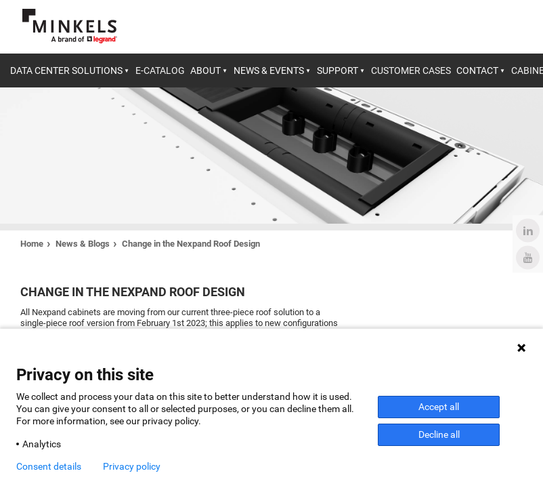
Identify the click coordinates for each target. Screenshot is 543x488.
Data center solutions (66, 70)
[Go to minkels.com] (69, 26)
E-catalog (160, 70)
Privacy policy (131, 466)
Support (337, 70)
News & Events (269, 70)
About (205, 70)
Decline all (439, 434)
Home (31, 244)
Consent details (48, 466)
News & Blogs (83, 244)
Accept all (438, 406)
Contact (477, 70)
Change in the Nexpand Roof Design (191, 244)
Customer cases (411, 70)
